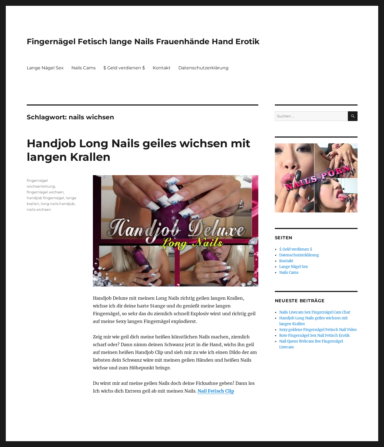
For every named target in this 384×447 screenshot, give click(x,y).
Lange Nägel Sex (45, 67)
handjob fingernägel (45, 198)
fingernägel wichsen (45, 192)
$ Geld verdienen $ (124, 67)
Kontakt (162, 67)
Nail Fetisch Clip (216, 391)
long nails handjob (58, 203)
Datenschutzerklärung (203, 67)
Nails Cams (83, 67)
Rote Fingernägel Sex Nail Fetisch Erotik (314, 335)
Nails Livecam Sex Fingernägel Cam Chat (314, 312)
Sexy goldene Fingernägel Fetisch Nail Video (318, 329)
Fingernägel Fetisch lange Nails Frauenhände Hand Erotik (143, 41)
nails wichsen (39, 209)
